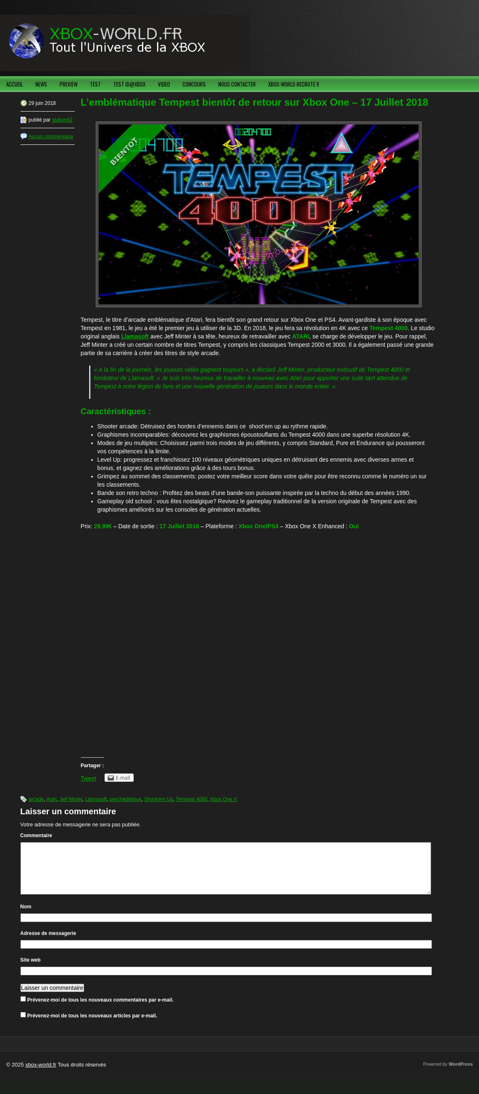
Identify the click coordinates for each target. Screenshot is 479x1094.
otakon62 (62, 120)
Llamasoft (135, 336)
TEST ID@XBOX (129, 84)
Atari (51, 799)
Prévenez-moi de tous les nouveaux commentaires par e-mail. (100, 1010)
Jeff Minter (71, 799)
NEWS (41, 84)
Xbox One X (223, 799)
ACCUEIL (14, 84)
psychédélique (126, 799)
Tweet (88, 778)
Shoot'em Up (159, 799)
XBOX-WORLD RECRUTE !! (293, 84)
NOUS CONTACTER (237, 84)
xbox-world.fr (40, 1075)
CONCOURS (194, 84)
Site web (30, 970)
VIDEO (164, 84)
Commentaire (36, 835)
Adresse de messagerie (48, 943)
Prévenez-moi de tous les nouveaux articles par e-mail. (92, 1026)
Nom (26, 917)
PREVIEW (68, 84)
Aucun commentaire (51, 136)
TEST (95, 84)
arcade (36, 799)
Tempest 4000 (191, 799)
